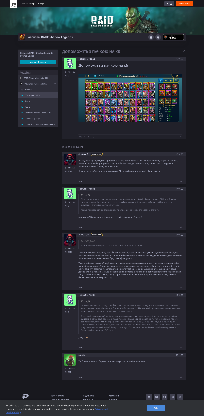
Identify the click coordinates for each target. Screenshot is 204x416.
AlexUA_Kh (83, 154)
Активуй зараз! (38, 62)
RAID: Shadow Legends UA (35, 84)
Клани (27, 101)
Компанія (114, 395)
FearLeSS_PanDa (86, 58)
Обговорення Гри (32, 95)
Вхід (169, 3)
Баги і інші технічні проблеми (38, 112)
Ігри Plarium (57, 395)
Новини (28, 89)
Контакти (88, 399)
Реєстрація (184, 3)
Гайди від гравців (32, 118)
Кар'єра (113, 399)
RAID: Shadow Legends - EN (36, 78)
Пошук (41, 3)
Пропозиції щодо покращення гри (40, 124)
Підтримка (88, 395)
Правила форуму (60, 399)
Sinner (81, 355)
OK (156, 407)
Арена (27, 107)
